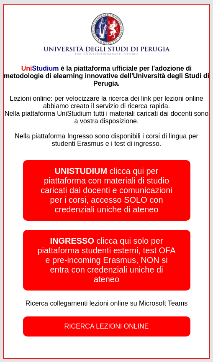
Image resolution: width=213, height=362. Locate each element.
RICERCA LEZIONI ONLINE (106, 326)
